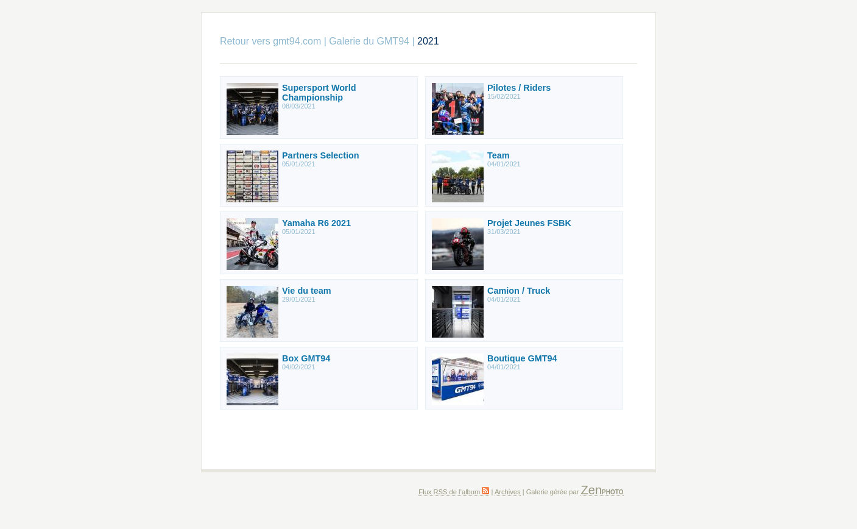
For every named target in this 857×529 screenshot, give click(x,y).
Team (498, 155)
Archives (508, 491)
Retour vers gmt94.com (270, 41)
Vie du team (306, 291)
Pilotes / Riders (519, 88)
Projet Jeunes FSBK (529, 223)
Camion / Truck (518, 291)
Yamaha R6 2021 (316, 223)
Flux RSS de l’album (453, 491)
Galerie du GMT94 (369, 41)
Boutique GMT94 (522, 358)
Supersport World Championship (319, 92)
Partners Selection (320, 155)
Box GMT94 (306, 358)
